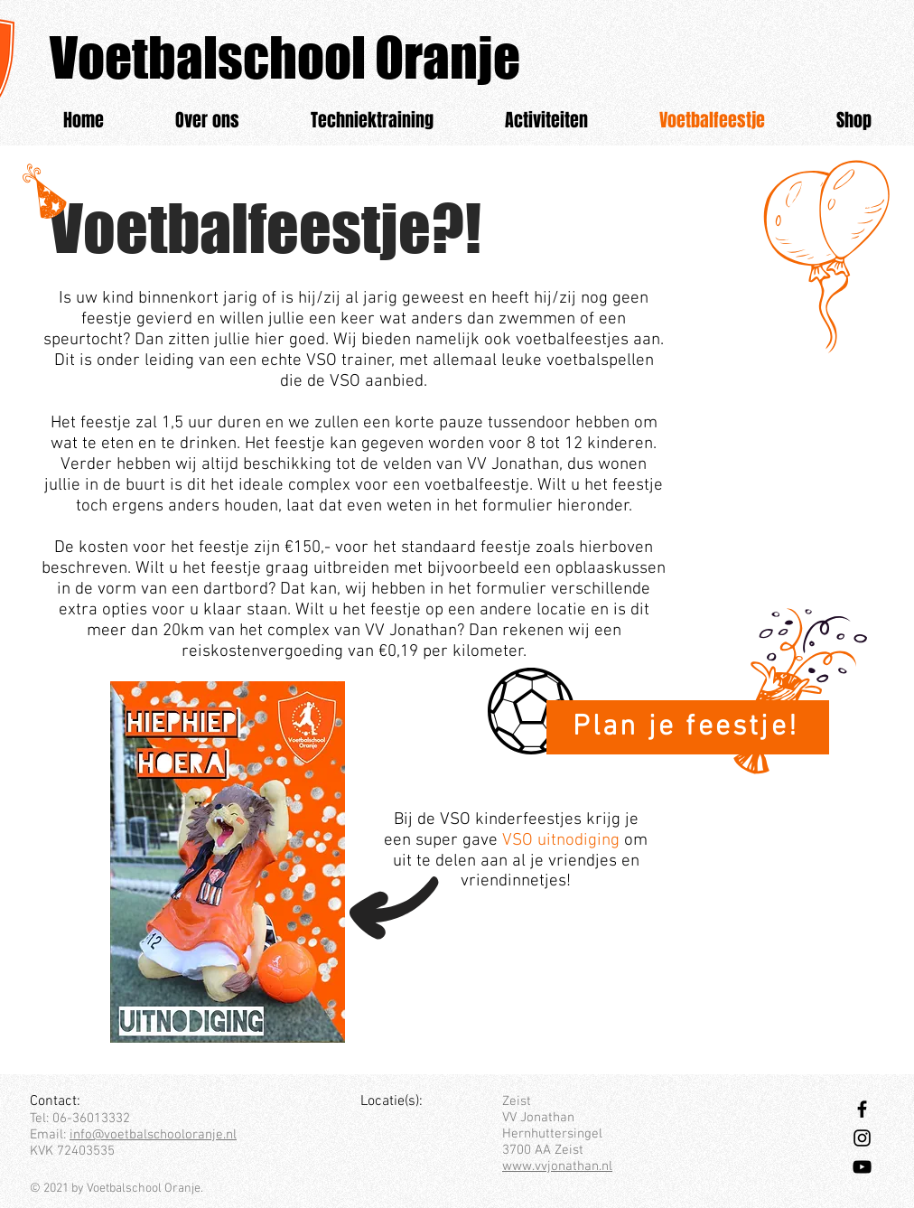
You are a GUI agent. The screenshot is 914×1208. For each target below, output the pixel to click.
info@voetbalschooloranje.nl (153, 1135)
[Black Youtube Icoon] (862, 1167)
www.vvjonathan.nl (557, 1166)
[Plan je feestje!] (687, 727)
